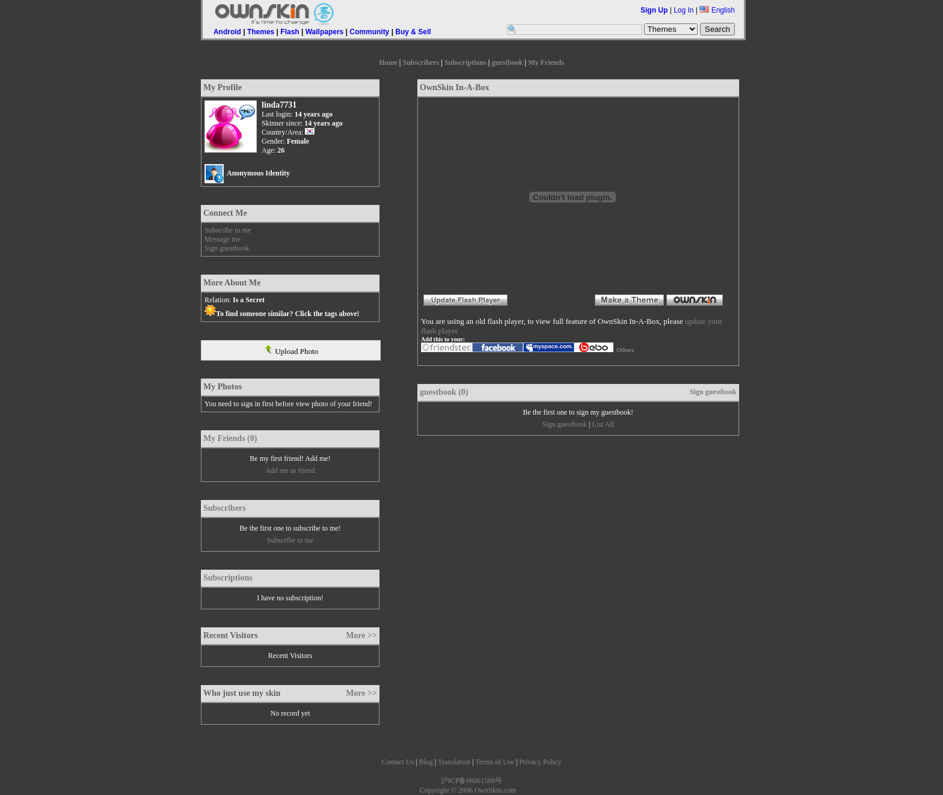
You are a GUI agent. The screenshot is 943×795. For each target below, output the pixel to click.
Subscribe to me (227, 230)
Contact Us (397, 762)
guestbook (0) (444, 392)
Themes (260, 32)
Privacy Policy (540, 762)
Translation (454, 762)
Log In (683, 10)
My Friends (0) (230, 438)
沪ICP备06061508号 (472, 780)
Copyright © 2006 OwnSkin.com (468, 790)
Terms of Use (494, 762)
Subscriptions (465, 62)
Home (388, 62)
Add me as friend (290, 470)
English (717, 10)
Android (227, 32)
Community (369, 32)
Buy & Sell (413, 32)
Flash (289, 32)
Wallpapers (325, 32)
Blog (425, 762)
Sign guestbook (226, 248)
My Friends (546, 62)
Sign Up (654, 10)
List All (602, 424)
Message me (222, 239)
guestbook (507, 62)
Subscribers (420, 62)
